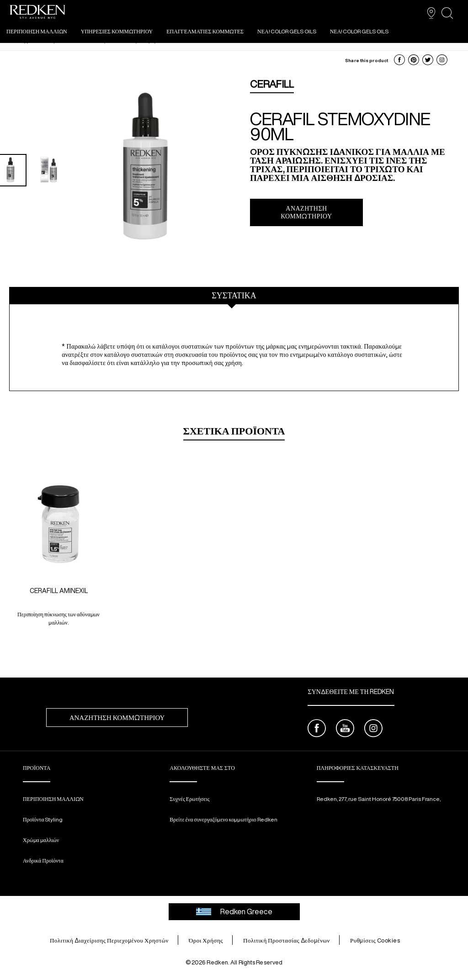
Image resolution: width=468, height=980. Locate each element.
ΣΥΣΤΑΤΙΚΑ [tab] (234, 295)
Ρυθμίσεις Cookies (375, 940)
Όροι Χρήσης (206, 940)
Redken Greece (234, 912)
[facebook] (317, 729)
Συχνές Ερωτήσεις (189, 799)
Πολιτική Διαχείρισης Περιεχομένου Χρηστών (109, 940)
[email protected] (341, 806)
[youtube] (345, 729)
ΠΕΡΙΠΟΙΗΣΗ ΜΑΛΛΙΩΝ (36, 31)
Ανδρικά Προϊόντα (43, 860)
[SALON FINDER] (431, 13)
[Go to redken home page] (37, 13)
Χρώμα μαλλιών (41, 840)
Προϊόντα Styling (43, 819)
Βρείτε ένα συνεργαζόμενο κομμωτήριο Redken (223, 819)
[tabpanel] (234, 351)
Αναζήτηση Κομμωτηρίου (306, 212)
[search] (447, 13)
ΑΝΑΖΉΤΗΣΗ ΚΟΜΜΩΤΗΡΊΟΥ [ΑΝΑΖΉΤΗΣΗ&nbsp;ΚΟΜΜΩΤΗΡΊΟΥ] (117, 717)
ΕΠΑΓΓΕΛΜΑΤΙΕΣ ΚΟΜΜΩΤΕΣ (205, 31)
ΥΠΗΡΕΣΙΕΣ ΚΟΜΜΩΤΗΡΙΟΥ (117, 31)
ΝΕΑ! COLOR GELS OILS (286, 31)
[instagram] (373, 729)
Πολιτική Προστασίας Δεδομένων (286, 940)
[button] (399, 60)
